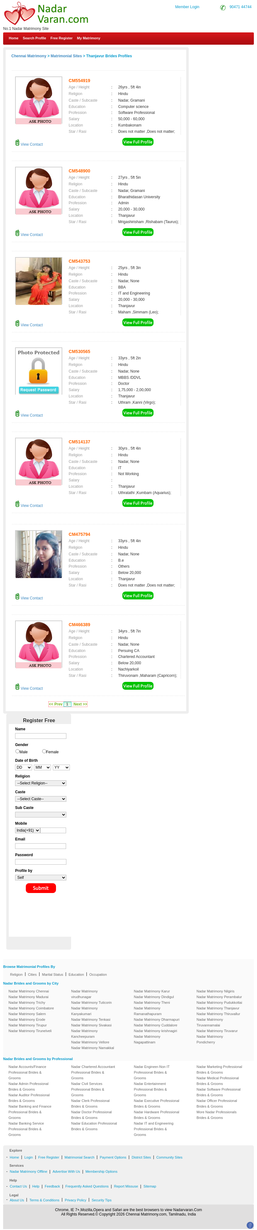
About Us (17, 1200)
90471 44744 (241, 7)
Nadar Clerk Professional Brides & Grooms (90, 1103)
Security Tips (101, 1200)
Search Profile (34, 38)
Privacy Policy (75, 1200)
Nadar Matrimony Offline (28, 1171)
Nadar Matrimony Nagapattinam (147, 1039)
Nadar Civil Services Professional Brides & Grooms (87, 1089)
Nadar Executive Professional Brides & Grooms (156, 1103)
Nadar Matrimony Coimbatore (31, 1008)
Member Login (187, 7)
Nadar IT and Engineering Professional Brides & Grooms (154, 1129)
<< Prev (55, 704)
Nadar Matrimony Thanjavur (218, 1008)
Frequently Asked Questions (87, 1186)
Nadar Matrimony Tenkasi (90, 1019)
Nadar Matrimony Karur (152, 991)
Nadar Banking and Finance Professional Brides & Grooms (29, 1112)
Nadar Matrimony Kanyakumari (84, 1011)
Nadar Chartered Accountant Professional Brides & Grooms (93, 1072)
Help (36, 1186)
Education (76, 974)
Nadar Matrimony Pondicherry (210, 1039)
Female (52, 752)
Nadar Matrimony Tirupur (27, 1025)
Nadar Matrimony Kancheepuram (84, 1033)
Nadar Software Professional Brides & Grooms (219, 1092)
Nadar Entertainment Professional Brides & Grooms (150, 1089)
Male (24, 752)
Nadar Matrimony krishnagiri (155, 1031)
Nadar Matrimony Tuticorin (91, 1002)
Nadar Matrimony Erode (26, 1019)
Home (14, 38)
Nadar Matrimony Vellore (90, 1042)
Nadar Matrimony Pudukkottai (219, 1002)
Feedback (52, 1186)
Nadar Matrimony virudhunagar (84, 994)
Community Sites (169, 1157)
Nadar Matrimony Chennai (28, 991)
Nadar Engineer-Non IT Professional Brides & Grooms (152, 1072)
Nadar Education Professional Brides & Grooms (94, 1126)
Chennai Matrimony (28, 56)
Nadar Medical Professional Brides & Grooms (218, 1081)
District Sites (141, 1157)
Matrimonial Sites (66, 56)
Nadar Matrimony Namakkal (92, 1048)
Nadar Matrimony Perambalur (219, 997)
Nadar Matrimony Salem (27, 1014)
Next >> (80, 704)
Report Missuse (126, 1186)
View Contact (29, 144)
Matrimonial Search (79, 1157)
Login (28, 1157)
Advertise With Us (66, 1171)
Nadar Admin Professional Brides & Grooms (28, 1086)
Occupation (98, 974)
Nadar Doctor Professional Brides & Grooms (91, 1115)
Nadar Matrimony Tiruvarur (217, 1031)
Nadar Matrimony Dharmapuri (157, 1019)
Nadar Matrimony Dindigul (154, 997)
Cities (32, 974)
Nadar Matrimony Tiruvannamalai (210, 1022)
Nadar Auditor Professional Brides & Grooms (29, 1098)
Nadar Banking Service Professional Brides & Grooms (26, 1129)
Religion (16, 974)
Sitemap (149, 1186)
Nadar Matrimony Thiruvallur (218, 1014)
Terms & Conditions (44, 1200)
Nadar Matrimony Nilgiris (215, 991)
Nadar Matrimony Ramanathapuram (148, 1011)
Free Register (62, 38)
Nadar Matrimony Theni (152, 1002)
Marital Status (52, 974)
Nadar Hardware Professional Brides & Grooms (156, 1115)
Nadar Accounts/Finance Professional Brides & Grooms (27, 1072)
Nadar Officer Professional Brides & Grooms (217, 1103)
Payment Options (113, 1157)
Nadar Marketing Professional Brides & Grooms (219, 1069)
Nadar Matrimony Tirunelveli (30, 1031)
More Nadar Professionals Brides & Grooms (217, 1115)
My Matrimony (88, 38)
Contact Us (230, 53)
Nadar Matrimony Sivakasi (91, 1025)
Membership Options (102, 1171)
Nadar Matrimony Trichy (26, 1002)
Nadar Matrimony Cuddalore (155, 1025)
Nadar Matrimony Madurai (28, 997)
